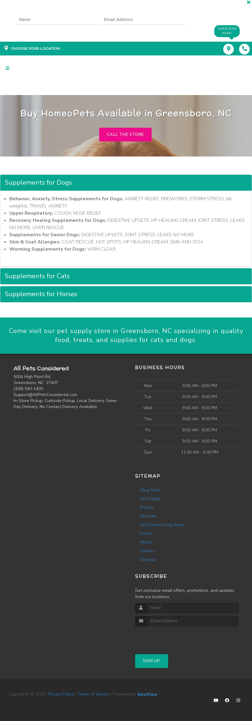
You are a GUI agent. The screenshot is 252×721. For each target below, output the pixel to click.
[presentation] (36, 31)
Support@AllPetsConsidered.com (45, 395)
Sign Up (151, 661)
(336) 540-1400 (28, 389)
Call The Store (125, 134)
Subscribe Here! (227, 31)
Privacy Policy (61, 694)
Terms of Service (93, 694)
